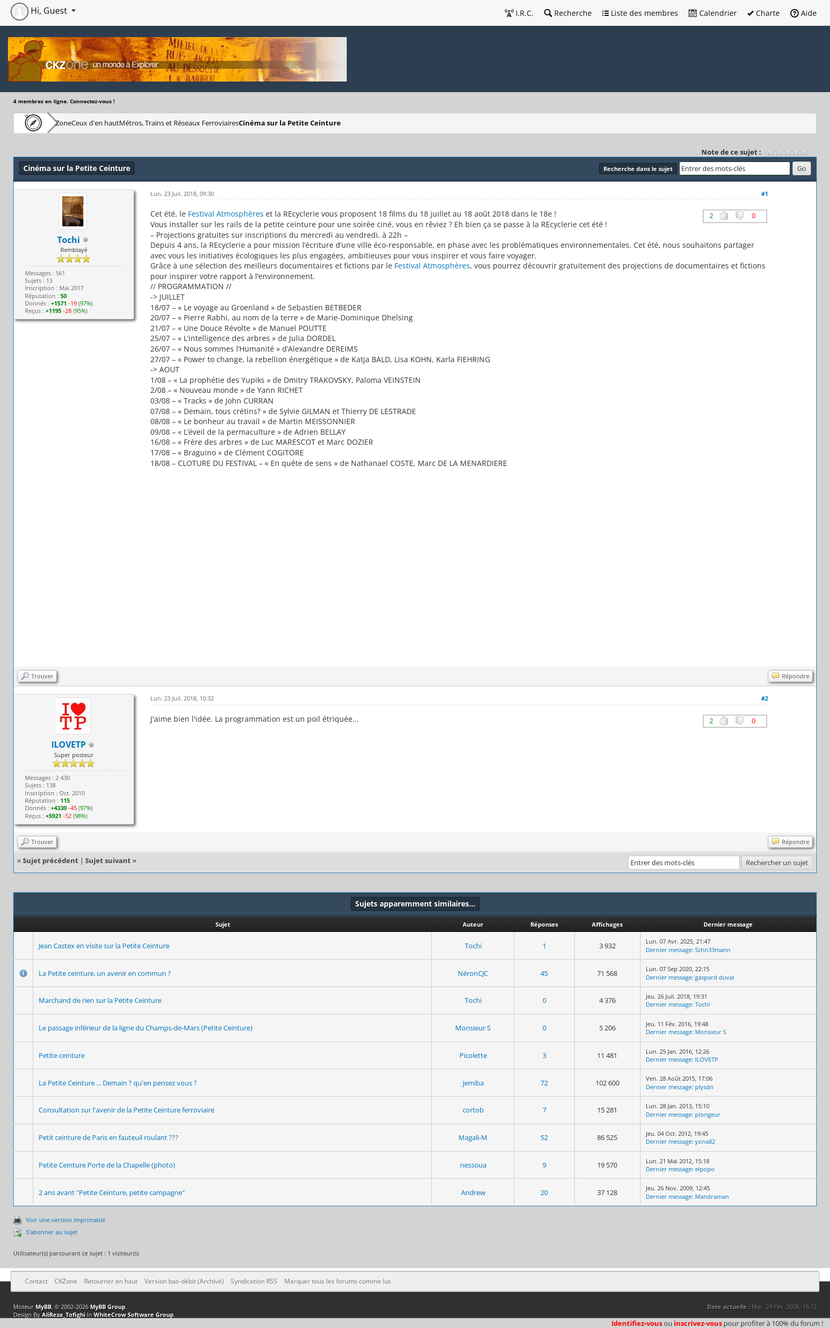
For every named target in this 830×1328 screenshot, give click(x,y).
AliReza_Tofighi (63, 1314)
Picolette (473, 1055)
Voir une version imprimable (65, 1220)
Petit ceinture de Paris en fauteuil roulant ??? (108, 1137)
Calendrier (713, 13)
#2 (764, 698)
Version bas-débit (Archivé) (184, 1281)
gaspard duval (714, 977)
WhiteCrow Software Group (134, 1314)
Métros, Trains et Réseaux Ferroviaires (229, 122)
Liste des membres (640, 13)
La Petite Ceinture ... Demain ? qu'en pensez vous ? (118, 1083)
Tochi (473, 945)
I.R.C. (519, 13)
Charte (763, 13)
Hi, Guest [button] (40, 10)
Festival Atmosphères (226, 214)
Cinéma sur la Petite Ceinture (350, 122)
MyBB (43, 1307)
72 (544, 1083)
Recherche (568, 13)
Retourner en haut (111, 1281)
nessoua (473, 1165)
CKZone (74, 122)
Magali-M (473, 1137)
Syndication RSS (254, 1281)
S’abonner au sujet (51, 1232)
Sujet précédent (50, 860)
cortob (473, 1110)
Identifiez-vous (636, 1323)
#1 (764, 194)
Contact (36, 1281)
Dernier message (669, 950)
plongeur (707, 1114)
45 (544, 973)
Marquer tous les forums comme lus (337, 1281)
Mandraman (712, 1196)
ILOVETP (706, 1059)
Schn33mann (712, 950)
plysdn (704, 1087)
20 (544, 1192)
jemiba (473, 1083)
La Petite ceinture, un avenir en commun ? (105, 973)
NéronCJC (473, 973)
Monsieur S (473, 1028)
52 (544, 1137)
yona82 (705, 1141)
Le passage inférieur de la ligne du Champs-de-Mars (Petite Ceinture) (145, 1028)
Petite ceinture (62, 1055)
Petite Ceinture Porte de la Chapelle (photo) (107, 1165)
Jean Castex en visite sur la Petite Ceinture (104, 945)
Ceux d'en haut (129, 122)
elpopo (705, 1169)
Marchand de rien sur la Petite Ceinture (100, 1000)
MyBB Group (107, 1307)
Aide (803, 13)
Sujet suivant (108, 860)
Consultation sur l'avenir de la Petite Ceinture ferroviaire (126, 1110)
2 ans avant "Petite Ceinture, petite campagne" (112, 1192)
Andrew (473, 1192)
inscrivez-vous (698, 1323)
